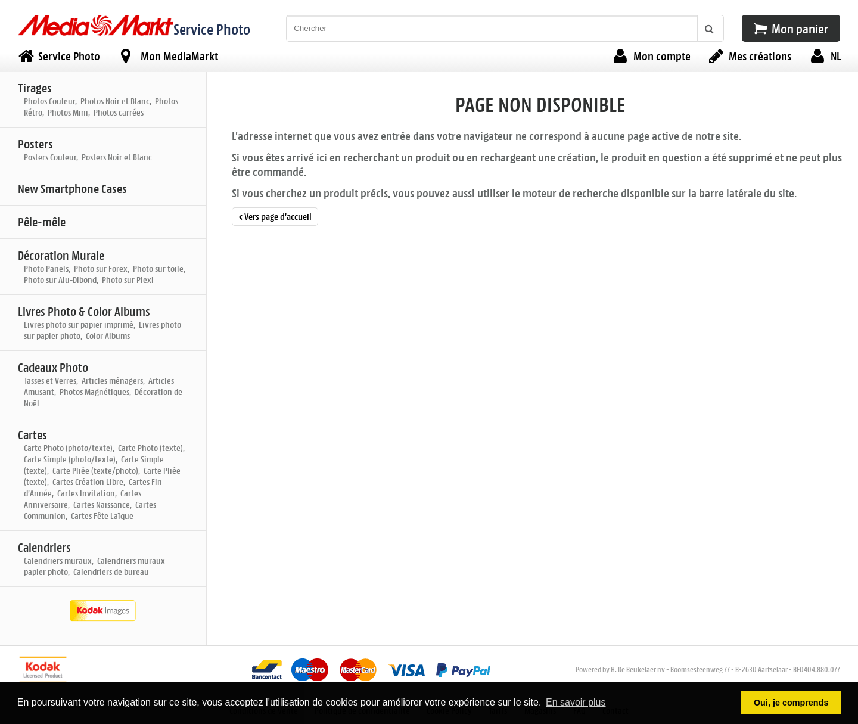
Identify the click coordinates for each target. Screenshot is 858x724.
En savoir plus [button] (576, 702)
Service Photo (211, 29)
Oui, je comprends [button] (791, 702)
